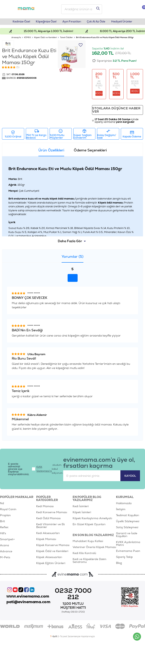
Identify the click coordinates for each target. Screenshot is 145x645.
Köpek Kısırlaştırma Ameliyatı (92, 520)
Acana (4, 547)
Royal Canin (8, 511)
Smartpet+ (7, 541)
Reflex (4, 529)
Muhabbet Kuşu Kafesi (88, 543)
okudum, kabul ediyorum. (48, 470)
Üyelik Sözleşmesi (127, 523)
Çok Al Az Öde (97, 22)
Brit (2, 523)
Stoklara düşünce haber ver (117, 111)
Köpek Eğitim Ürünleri (50, 565)
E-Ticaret (62, 638)
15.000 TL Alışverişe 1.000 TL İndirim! (53, 32)
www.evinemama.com (29, 598)
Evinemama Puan (128, 552)
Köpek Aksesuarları (49, 559)
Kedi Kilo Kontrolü (84, 555)
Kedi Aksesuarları (48, 535)
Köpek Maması (46, 541)
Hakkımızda (124, 505)
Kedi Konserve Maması (51, 514)
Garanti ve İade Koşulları (126, 536)
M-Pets (5, 559)
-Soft (54, 638)
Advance (6, 553)
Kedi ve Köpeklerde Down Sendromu (89, 562)
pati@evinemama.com (29, 604)
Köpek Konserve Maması (52, 547)
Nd (2, 505)
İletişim (120, 511)
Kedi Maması (45, 508)
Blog (119, 564)
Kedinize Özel (19, 22)
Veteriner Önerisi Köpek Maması (94, 549)
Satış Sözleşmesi (127, 529)
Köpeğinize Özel (45, 22)
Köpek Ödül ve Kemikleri (52, 553)
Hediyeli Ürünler (124, 22)
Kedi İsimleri (81, 508)
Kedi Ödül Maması (48, 520)
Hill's (3, 535)
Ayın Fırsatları (71, 22)
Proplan (5, 517)
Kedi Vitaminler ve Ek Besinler (50, 527)
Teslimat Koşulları (127, 517)
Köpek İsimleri (82, 514)
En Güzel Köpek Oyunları (89, 526)
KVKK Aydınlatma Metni (128, 545)
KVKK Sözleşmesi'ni (44, 470)
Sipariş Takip (124, 558)
